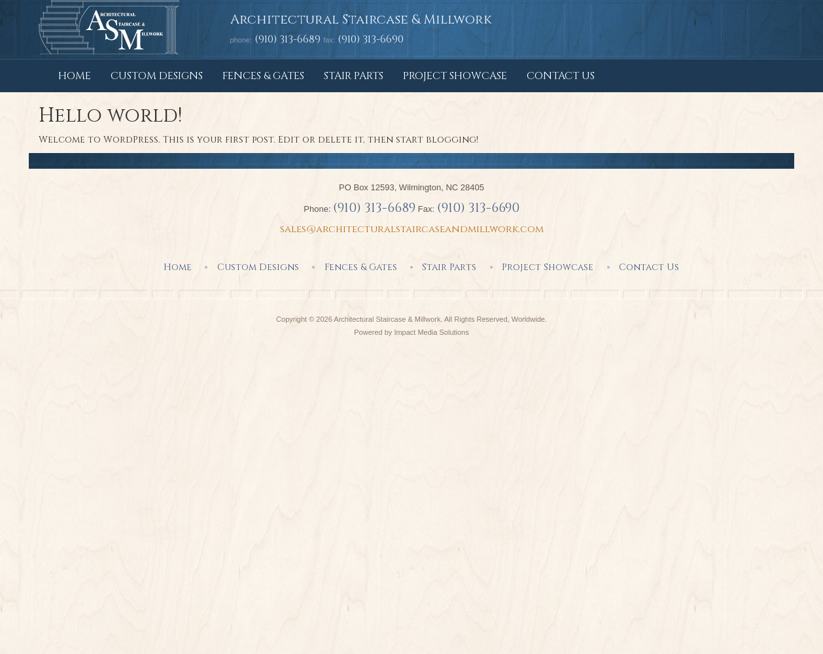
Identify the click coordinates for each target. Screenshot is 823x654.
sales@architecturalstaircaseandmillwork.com (412, 229)
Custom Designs (157, 76)
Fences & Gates (263, 76)
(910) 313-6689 (287, 39)
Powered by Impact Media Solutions (411, 332)
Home (74, 76)
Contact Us (561, 76)
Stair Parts (353, 76)
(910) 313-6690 (478, 207)
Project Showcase (455, 76)
